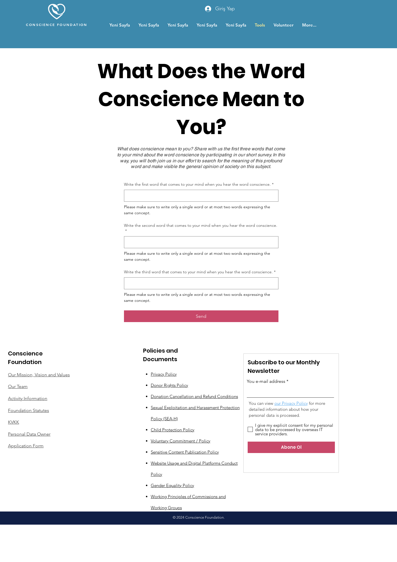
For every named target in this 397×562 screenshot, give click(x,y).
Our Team (18, 386)
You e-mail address (266, 381)
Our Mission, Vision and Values (39, 374)
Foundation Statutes (28, 410)
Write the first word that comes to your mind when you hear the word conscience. (199, 184)
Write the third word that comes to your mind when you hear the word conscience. (200, 272)
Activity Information (27, 398)
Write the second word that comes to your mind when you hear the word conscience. (200, 228)
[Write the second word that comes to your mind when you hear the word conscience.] (199, 242)
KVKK (13, 422)
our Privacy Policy (291, 403)
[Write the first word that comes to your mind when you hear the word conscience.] (199, 195)
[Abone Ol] (291, 447)
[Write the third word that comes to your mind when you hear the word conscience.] (199, 283)
